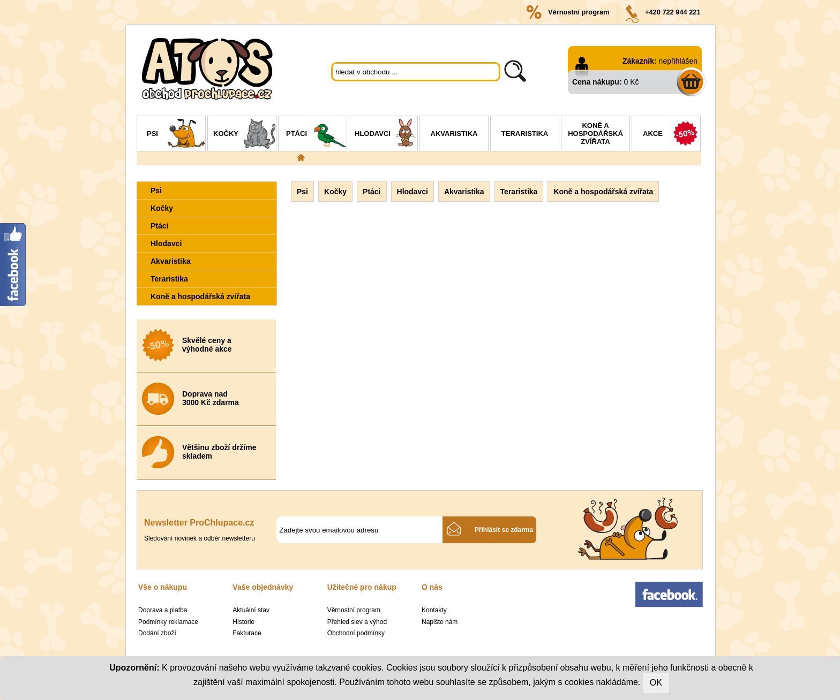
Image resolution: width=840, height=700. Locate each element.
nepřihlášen (678, 61)
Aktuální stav (250, 610)
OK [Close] (656, 682)
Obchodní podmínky (356, 633)
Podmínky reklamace (168, 622)
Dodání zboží (157, 633)
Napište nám (440, 622)
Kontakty (434, 610)
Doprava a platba (162, 610)
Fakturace (246, 633)
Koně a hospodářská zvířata (595, 133)
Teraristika (524, 134)
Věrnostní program (578, 12)
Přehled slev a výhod (357, 622)
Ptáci (316, 135)
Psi (176, 135)
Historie (243, 622)
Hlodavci (386, 135)
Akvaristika (454, 134)
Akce (671, 135)
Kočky (244, 135)
